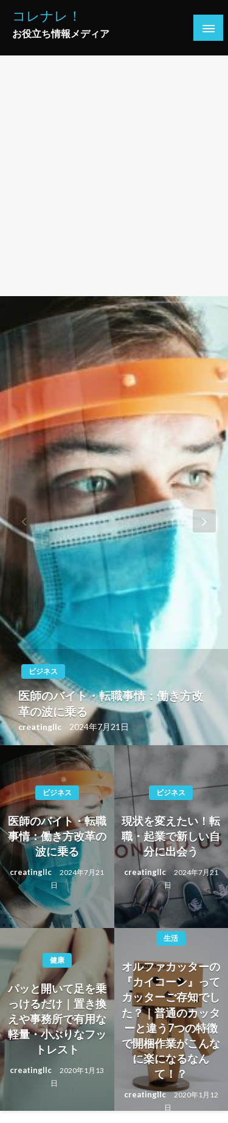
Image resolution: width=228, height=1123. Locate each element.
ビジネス (43, 671)
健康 (57, 960)
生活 (171, 938)
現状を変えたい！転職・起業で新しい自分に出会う (171, 836)
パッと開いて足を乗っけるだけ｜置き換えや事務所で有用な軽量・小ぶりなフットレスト (57, 1019)
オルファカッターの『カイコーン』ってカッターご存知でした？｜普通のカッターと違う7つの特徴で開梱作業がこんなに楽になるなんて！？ (171, 1020)
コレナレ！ (46, 16)
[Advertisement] (114, 176)
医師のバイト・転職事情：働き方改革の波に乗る (110, 704)
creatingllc (40, 726)
